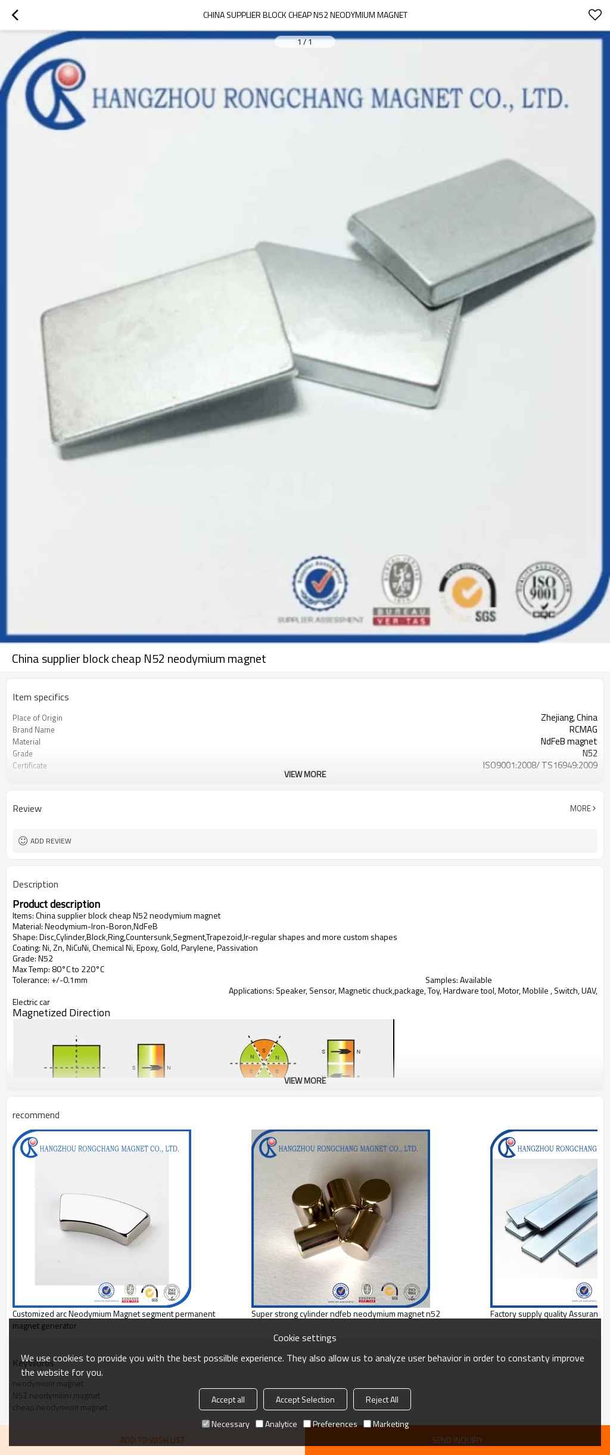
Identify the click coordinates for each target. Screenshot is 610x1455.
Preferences (330, 1423)
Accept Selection (305, 1399)
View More (305, 774)
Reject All (382, 1399)
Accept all (228, 1399)
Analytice (276, 1423)
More (580, 808)
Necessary (226, 1423)
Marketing (386, 1423)
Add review (50, 840)
